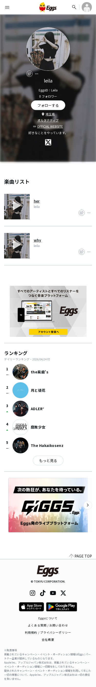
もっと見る (48, 460)
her (37, 201)
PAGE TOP (80, 556)
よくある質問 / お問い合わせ (48, 625)
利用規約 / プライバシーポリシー (48, 632)
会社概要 (48, 639)
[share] (29, 74)
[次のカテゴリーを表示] (87, 505)
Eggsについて (48, 618)
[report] (37, 74)
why (37, 240)
